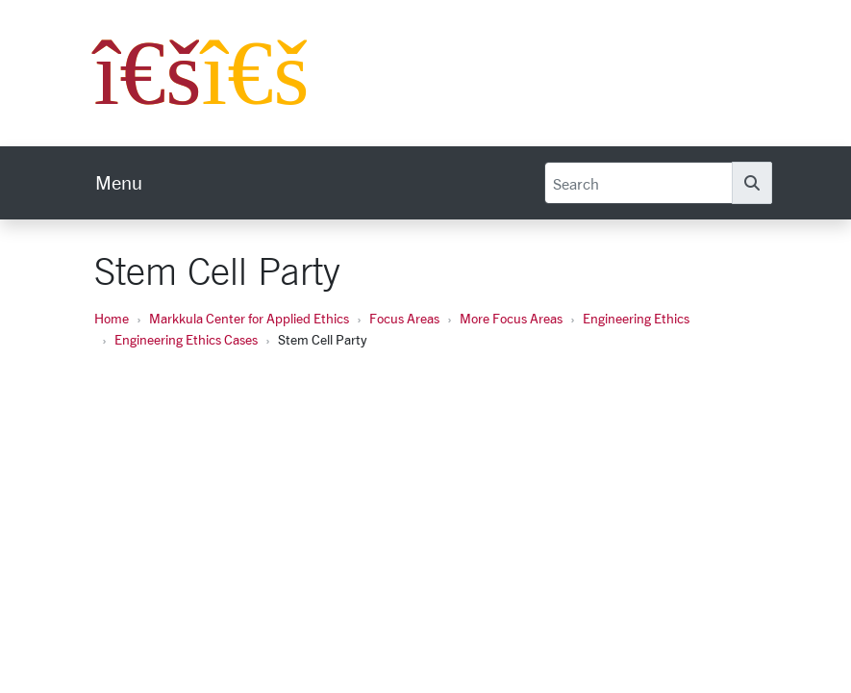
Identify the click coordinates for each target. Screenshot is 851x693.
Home (111, 318)
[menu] (119, 183)
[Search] (638, 183)
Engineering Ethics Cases (186, 339)
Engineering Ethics (636, 318)
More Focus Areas (511, 318)
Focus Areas (404, 318)
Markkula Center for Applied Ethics (249, 318)
